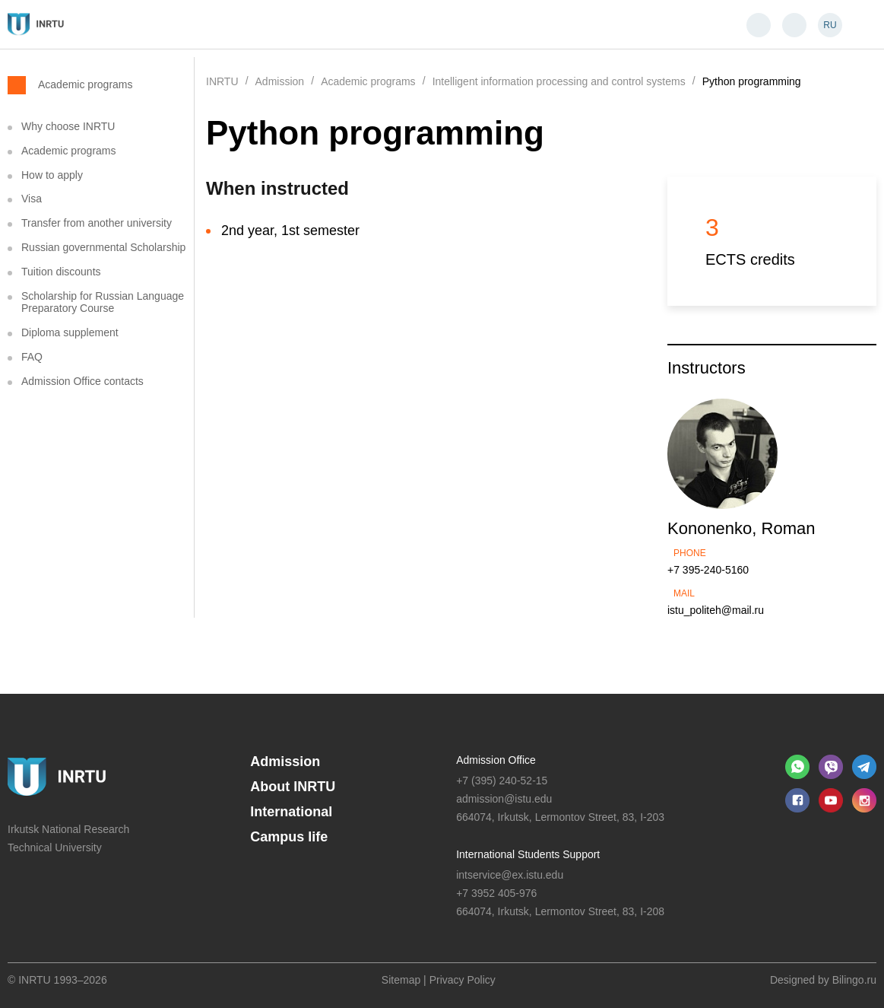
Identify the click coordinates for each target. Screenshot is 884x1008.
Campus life (289, 837)
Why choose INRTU (68, 126)
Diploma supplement (70, 332)
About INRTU (292, 786)
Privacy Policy (462, 980)
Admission (285, 761)
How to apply (52, 175)
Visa (31, 198)
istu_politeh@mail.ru (715, 610)
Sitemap (401, 980)
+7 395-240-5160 (708, 570)
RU (829, 25)
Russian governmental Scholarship (103, 247)
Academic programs (85, 84)
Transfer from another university (96, 223)
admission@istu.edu (504, 799)
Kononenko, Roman (741, 528)
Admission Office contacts (82, 381)
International (291, 812)
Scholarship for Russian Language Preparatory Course (102, 302)
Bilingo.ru (854, 980)
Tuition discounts (61, 272)
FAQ (32, 357)
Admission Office (496, 760)
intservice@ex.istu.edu (509, 875)
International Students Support (528, 854)
